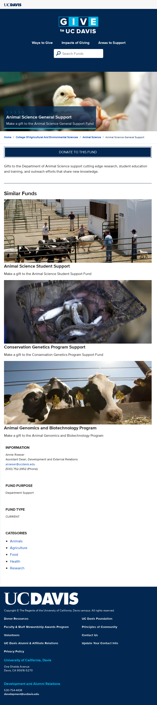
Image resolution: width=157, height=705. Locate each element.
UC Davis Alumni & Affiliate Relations (31, 643)
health (15, 561)
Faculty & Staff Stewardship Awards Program (36, 627)
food (14, 554)
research (17, 568)
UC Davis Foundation (97, 618)
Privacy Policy (14, 651)
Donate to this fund (78, 152)
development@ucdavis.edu (21, 694)
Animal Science (92, 137)
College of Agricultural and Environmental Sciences (47, 137)
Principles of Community (99, 627)
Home (7, 137)
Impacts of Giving (75, 42)
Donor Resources (16, 618)
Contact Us (90, 635)
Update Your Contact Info (100, 643)
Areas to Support (111, 42)
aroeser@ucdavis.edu (20, 464)
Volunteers (12, 635)
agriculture (18, 547)
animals (16, 541)
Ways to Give (42, 42)
